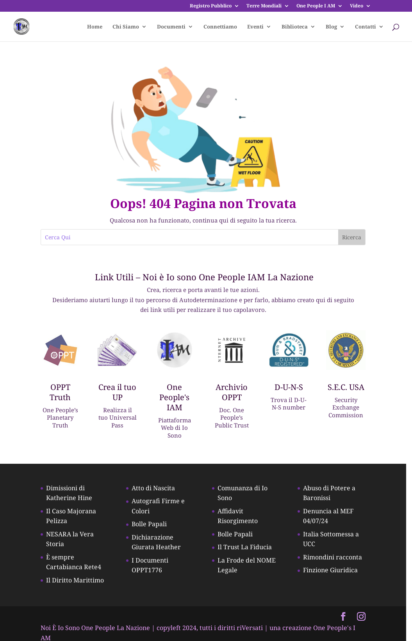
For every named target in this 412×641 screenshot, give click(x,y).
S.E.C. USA (350, 388)
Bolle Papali (151, 525)
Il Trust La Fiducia (248, 548)
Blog (331, 27)
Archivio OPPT (235, 393)
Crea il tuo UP (119, 393)
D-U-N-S (292, 388)
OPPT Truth (60, 393)
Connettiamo (220, 27)
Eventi (255, 27)
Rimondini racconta (336, 558)
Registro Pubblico (211, 6)
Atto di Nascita (155, 489)
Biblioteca (295, 27)
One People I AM (315, 6)
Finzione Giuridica (334, 571)
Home (94, 27)
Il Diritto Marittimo (76, 581)
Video (356, 6)
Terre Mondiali (264, 6)
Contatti (365, 27)
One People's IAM (177, 398)
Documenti (171, 27)
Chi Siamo (125, 27)
